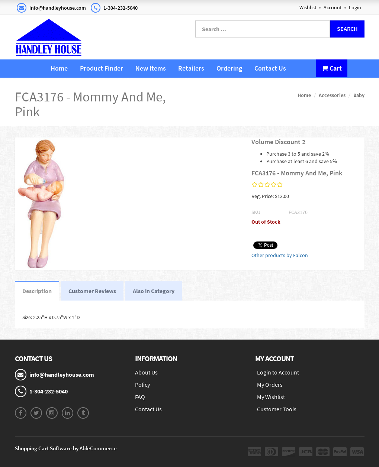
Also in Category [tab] (153, 291)
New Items (150, 68)
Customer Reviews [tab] (92, 291)
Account (333, 7)
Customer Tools (276, 409)
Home (59, 68)
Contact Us (270, 68)
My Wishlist (271, 396)
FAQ (140, 396)
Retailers (191, 68)
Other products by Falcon (279, 255)
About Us (146, 372)
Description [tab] (37, 291)
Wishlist (308, 7)
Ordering (229, 68)
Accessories (332, 95)
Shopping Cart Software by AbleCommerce (66, 448)
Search (347, 28)
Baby (358, 95)
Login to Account (278, 372)
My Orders (270, 384)
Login (355, 7)
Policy (142, 384)
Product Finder (101, 68)
